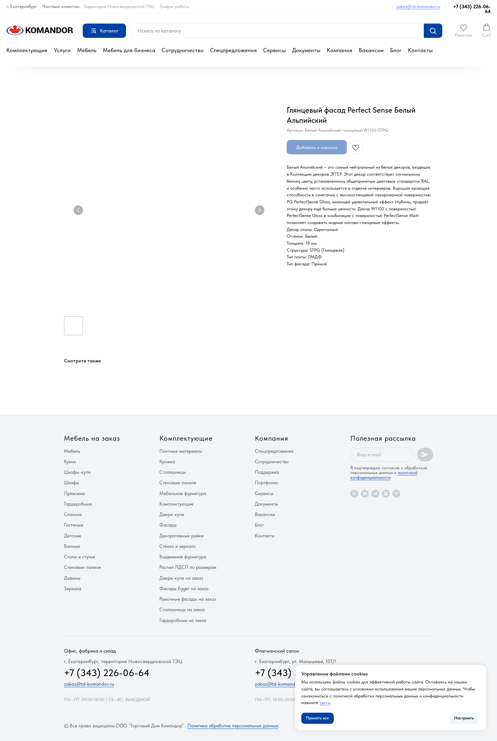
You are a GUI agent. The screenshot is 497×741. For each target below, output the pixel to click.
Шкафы (71, 483)
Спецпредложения (233, 50)
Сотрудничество (183, 50)
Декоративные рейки (181, 536)
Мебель (86, 50)
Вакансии (371, 50)
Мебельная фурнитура (182, 493)
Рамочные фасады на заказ (187, 599)
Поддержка (267, 472)
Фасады (168, 525)
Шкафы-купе (77, 472)
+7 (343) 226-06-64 (472, 9)
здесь (324, 702)
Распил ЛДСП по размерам (187, 567)
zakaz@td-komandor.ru (418, 6)
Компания (339, 50)
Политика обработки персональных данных (232, 726)
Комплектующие (26, 50)
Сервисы (274, 50)
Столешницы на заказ (182, 609)
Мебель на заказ (92, 438)
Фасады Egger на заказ (183, 588)
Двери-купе (171, 514)
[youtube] (365, 494)
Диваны (72, 578)
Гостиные (73, 525)
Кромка (167, 462)
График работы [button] (174, 6)
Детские (72, 536)
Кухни (70, 462)
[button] (463, 31)
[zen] (386, 494)
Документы (306, 50)
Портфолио (266, 483)
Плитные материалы (180, 451)
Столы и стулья (79, 557)
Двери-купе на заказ (181, 578)
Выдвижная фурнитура (182, 557)
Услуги (62, 50)
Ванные (72, 546)
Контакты (420, 50)
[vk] (354, 494)
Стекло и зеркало (177, 546)
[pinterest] (396, 494)
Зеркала (72, 588)
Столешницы (172, 472)
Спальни (73, 514)
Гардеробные (78, 504)
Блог (396, 50)
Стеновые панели (82, 567)
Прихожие (74, 493)
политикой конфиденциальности (383, 475)
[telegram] (375, 494)
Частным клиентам (61, 6)
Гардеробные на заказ (182, 620)
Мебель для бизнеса (129, 50)
